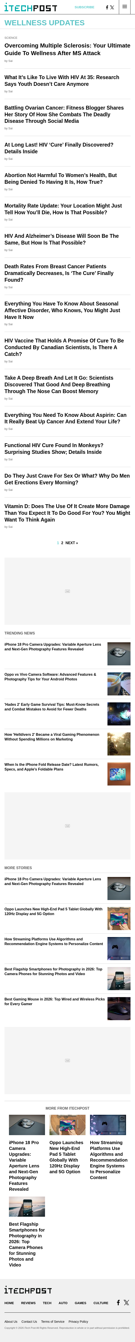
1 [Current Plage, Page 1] (58, 543)
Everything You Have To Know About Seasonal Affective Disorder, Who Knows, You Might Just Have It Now (62, 310)
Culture (101, 1303)
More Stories (18, 868)
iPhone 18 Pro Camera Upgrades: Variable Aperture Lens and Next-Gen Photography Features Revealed (24, 1166)
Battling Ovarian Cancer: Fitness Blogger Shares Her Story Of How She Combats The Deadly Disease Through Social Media (64, 114)
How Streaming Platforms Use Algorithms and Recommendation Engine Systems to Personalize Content (109, 1160)
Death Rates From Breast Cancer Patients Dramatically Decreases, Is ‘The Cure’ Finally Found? (59, 273)
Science (10, 37)
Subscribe (84, 7)
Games (80, 1303)
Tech (47, 1303)
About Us (10, 1321)
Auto (63, 1303)
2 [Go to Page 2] (62, 543)
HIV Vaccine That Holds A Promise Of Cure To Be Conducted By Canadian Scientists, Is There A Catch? (64, 347)
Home (9, 1303)
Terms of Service (52, 1321)
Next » (71, 543)
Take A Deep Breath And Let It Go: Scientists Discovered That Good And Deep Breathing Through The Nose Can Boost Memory (59, 384)
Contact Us (29, 1321)
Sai (10, 61)
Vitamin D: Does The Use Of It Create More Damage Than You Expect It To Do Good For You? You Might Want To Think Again (67, 513)
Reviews (28, 1303)
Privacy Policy (78, 1321)
